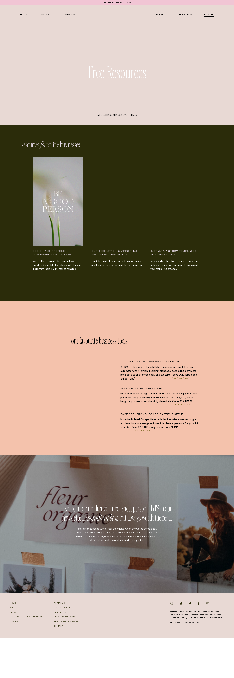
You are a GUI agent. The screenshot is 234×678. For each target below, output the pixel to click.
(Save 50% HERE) (182, 401)
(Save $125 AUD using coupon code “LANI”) (154, 427)
